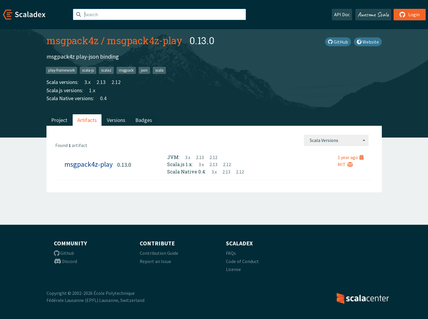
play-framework (61, 70)
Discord (65, 261)
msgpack (126, 70)
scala (159, 70)
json (144, 70)
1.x (92, 90)
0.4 (103, 98)
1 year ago (351, 157)
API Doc (342, 14)
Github (64, 253)
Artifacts (87, 120)
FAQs (231, 253)
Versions (116, 120)
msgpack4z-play (144, 40)
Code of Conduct (242, 261)
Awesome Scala (373, 14)
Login (409, 14)
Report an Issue (155, 261)
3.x (87, 82)
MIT (345, 164)
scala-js (88, 70)
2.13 (101, 82)
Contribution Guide (159, 253)
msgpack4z (72, 40)
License (233, 269)
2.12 (116, 82)
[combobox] (336, 140)
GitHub (338, 42)
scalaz (106, 70)
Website (368, 42)
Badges (143, 120)
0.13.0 (124, 164)
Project (59, 120)
